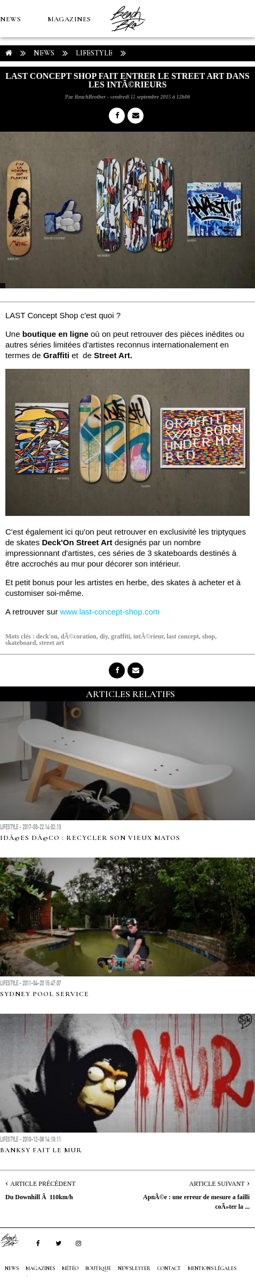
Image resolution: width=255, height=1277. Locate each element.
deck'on (47, 636)
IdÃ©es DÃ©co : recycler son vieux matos (90, 838)
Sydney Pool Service (44, 994)
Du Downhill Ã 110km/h (39, 1197)
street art (51, 642)
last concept (183, 636)
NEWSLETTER (134, 1268)
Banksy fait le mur (41, 1150)
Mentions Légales (212, 1268)
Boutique (58, 94)
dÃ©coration (79, 636)
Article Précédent (42, 1183)
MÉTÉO (13, 94)
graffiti (120, 636)
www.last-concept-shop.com (110, 611)
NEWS (10, 19)
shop (208, 636)
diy (104, 636)
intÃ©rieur (148, 636)
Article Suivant (217, 1183)
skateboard (20, 642)
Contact (169, 1268)
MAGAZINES (69, 19)
